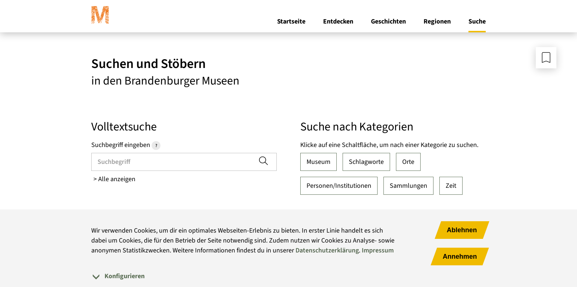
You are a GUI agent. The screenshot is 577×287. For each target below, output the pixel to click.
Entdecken (338, 21)
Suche (477, 21)
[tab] (288, 276)
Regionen (437, 21)
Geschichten (388, 21)
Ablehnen (462, 230)
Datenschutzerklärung (327, 250)
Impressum (378, 250)
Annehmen (460, 256)
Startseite (291, 21)
